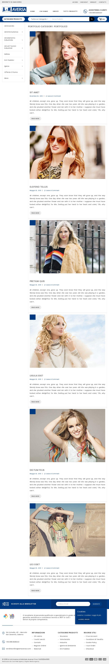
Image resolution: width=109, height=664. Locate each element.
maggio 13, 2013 (35, 190)
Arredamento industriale (13, 39)
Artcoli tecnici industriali (13, 47)
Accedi (75, 2)
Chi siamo (44, 11)
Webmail (37, 648)
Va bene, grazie (84, 619)
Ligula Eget (36, 375)
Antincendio (9, 26)
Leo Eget (35, 564)
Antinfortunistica (13, 32)
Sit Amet (34, 92)
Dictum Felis (37, 470)
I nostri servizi (39, 639)
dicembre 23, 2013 (36, 96)
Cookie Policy (91, 642)
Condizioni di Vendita (94, 639)
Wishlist (93, 2)
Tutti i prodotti (70, 11)
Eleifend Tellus (39, 186)
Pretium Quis (37, 281)
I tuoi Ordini (90, 645)
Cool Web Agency (18, 661)
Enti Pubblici (13, 60)
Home (32, 11)
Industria (63, 642)
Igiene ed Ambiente (68, 645)
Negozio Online (40, 645)
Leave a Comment (54, 96)
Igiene (13, 66)
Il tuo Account (91, 636)
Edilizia (7, 54)
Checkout (84, 2)
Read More (35, 118)
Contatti (102, 2)
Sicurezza (64, 636)
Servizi (56, 11)
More (13, 78)
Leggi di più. (96, 615)
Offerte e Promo (11, 72)
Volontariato (65, 639)
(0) (103, 19)
